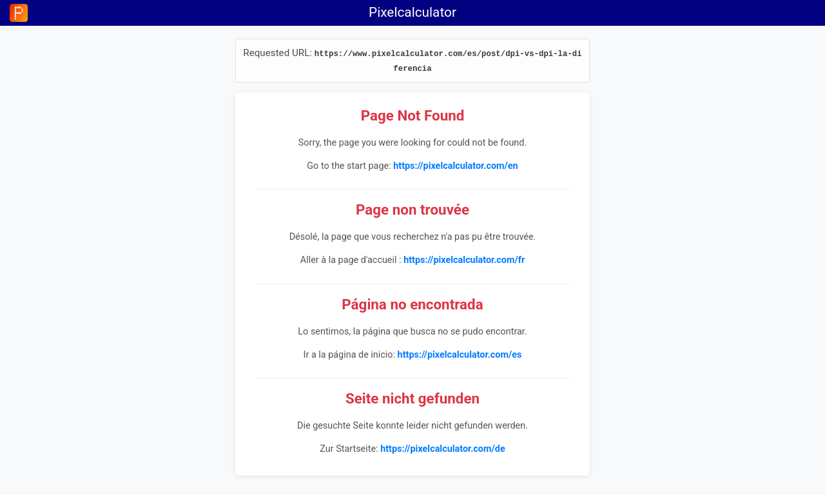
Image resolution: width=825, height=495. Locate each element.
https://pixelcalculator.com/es (460, 354)
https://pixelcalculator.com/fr (464, 260)
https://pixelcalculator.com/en (455, 165)
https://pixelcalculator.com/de (442, 448)
